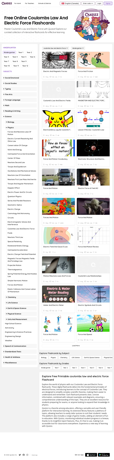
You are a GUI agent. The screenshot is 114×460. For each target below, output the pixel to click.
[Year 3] (74, 367)
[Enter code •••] (88, 3)
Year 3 (6, 57)
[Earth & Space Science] (91, 357)
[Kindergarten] (78, 48)
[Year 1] (57, 367)
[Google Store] (104, 455)
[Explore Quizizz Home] (7, 3)
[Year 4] (83, 367)
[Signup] (108, 3)
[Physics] (53, 357)
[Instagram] (27, 455)
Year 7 (6, 61)
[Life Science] (75, 357)
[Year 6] (101, 367)
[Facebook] (24, 455)
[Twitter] (20, 455)
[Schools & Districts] (45, 3)
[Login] (99, 3)
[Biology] (43, 357)
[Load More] (76, 345)
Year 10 (7, 66)
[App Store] (91, 455)
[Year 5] (92, 367)
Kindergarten (9, 52)
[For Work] (18, 3)
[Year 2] (66, 367)
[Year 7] (109, 367)
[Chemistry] (63, 357)
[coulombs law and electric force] (55, 48)
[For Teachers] (29, 3)
